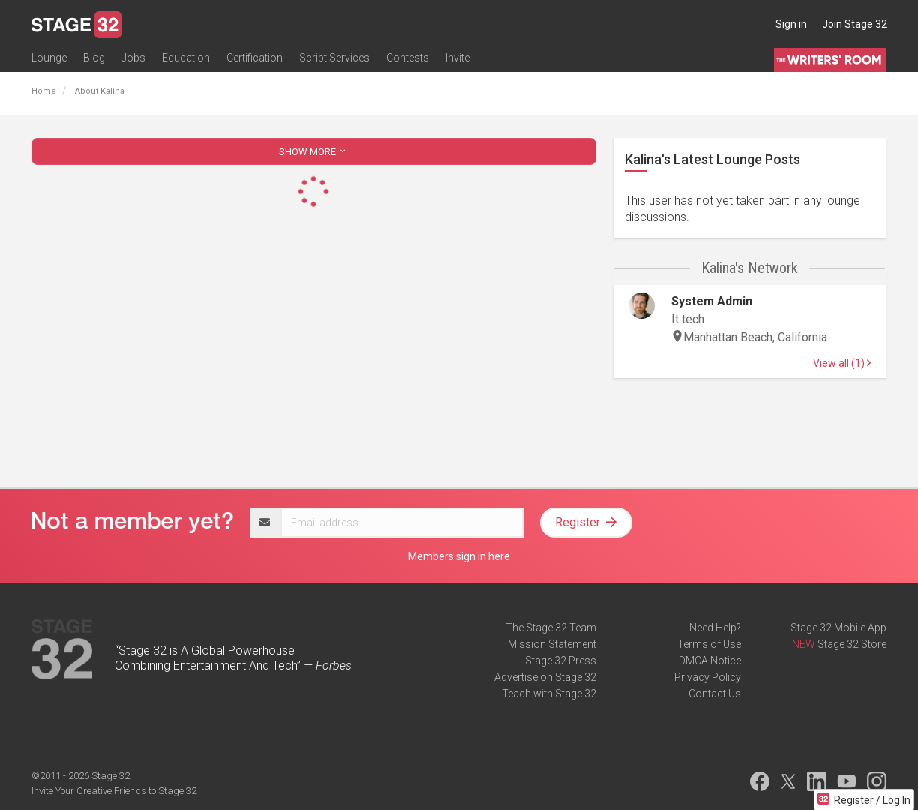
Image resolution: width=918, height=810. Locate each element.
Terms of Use (709, 644)
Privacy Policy (707, 677)
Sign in (791, 24)
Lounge (49, 58)
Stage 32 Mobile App (838, 628)
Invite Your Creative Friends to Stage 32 (114, 790)
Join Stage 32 (854, 24)
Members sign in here (459, 556)
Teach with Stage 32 (549, 694)
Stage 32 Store (852, 644)
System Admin (711, 301)
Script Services (334, 58)
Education (186, 58)
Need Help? (715, 628)
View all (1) (842, 363)
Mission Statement (552, 644)
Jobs (134, 58)
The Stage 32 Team (551, 628)
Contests (407, 58)
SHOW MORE (313, 152)
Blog (94, 58)
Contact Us (714, 694)
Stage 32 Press (560, 661)
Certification (254, 58)
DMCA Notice (710, 661)
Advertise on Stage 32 (545, 677)
